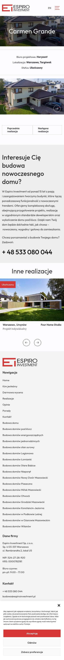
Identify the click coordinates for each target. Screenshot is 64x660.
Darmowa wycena (13, 392)
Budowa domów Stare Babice (19, 465)
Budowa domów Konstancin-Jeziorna (23, 508)
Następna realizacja (43, 130)
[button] (59, 605)
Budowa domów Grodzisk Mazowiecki (24, 502)
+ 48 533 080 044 (27, 252)
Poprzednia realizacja (13, 130)
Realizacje (8, 398)
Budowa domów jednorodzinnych (21, 441)
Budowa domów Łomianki (17, 459)
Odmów (31, 642)
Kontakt (7, 416)
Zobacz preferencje (32, 652)
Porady (7, 410)
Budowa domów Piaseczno (17, 483)
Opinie (6, 404)
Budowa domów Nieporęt (17, 471)
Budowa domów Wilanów (17, 526)
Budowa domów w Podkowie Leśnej (22, 514)
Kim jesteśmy (10, 386)
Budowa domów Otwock (16, 495)
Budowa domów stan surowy (18, 447)
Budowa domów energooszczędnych (23, 435)
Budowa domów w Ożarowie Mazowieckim (26, 520)
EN (49, 7)
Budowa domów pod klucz (17, 429)
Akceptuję (32, 633)
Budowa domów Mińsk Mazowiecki (22, 489)
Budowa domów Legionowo (18, 453)
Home (6, 380)
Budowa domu (11, 422)
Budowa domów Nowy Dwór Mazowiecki (25, 477)
